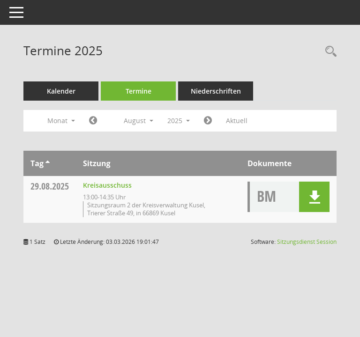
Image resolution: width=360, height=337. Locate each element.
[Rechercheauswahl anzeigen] (329, 51)
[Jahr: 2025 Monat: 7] (93, 120)
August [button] (138, 120)
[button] (314, 197)
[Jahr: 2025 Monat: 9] (208, 120)
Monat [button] (61, 120)
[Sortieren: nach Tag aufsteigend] (47, 163)
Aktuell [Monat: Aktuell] (237, 120)
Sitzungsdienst (307, 242)
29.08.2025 (49, 186)
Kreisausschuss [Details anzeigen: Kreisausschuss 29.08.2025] (107, 185)
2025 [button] (178, 120)
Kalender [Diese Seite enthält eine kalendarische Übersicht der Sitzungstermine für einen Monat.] (61, 91)
